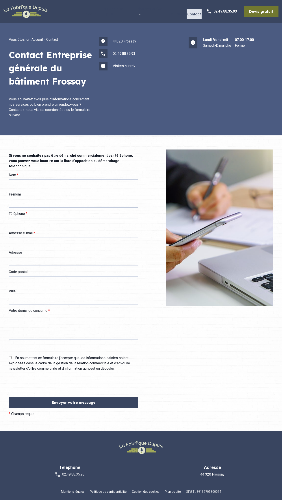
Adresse (15, 249)
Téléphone (18, 211)
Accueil (83, 10)
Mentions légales (73, 489)
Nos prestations (144, 10)
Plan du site (173, 489)
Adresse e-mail (22, 230)
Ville (12, 288)
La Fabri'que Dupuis (110, 10)
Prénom (15, 191)
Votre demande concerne (29, 308)
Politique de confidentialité (108, 489)
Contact (192, 10)
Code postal (18, 269)
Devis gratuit (261, 10)
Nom (14, 172)
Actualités (173, 10)
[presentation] (42, 390)
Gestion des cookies (146, 489)
